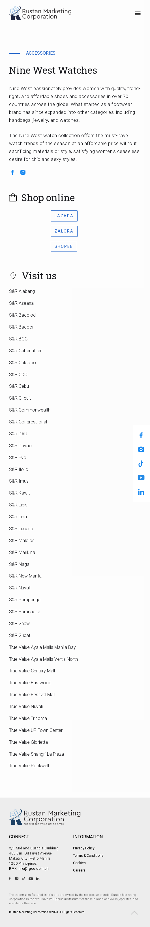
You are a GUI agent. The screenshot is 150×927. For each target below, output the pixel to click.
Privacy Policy (84, 848)
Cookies (79, 863)
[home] (41, 13)
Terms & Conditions (88, 856)
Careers (79, 870)
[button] (138, 14)
